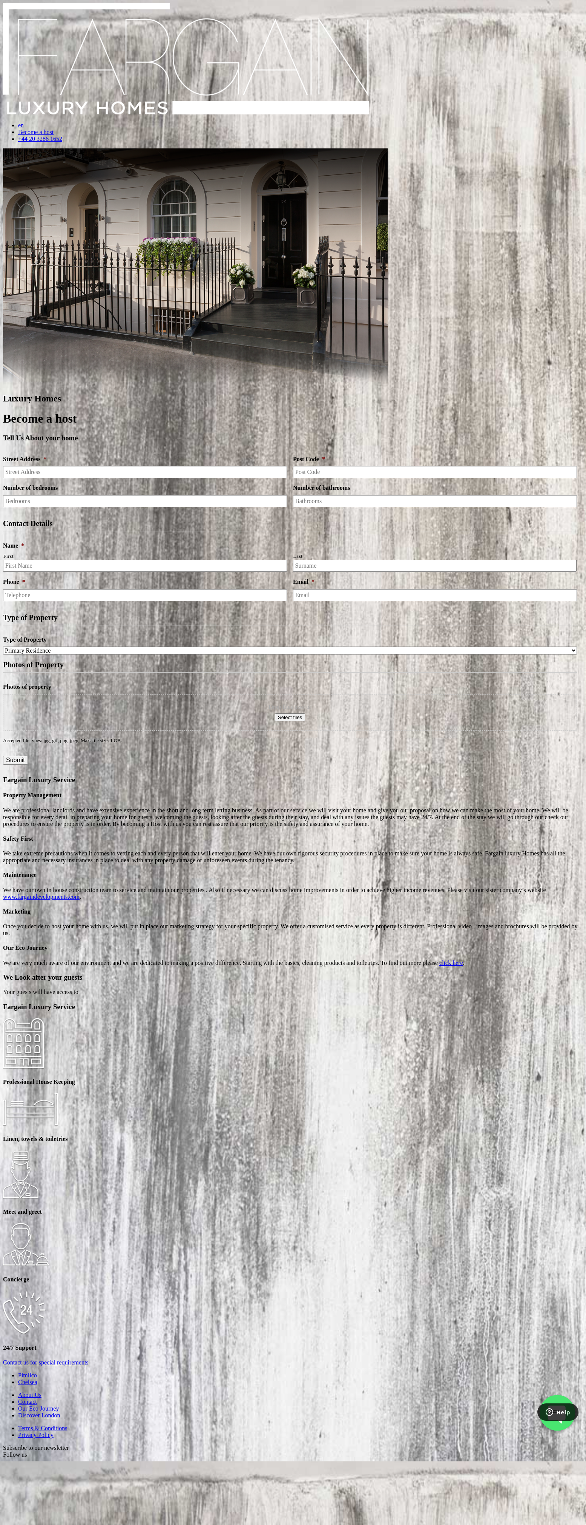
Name (13, 545)
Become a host (36, 132)
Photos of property (27, 687)
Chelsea (27, 1382)
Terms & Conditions (42, 1428)
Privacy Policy (36, 1435)
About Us (29, 1395)
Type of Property (25, 639)
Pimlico (27, 1375)
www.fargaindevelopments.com (41, 897)
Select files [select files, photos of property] (290, 717)
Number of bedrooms (30, 488)
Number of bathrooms (321, 488)
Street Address (24, 459)
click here (451, 963)
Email (303, 582)
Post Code (309, 459)
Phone (14, 582)
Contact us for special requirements (46, 1362)
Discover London (39, 1415)
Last (298, 556)
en (21, 125)
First (8, 556)
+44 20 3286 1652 (40, 139)
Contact (27, 1401)
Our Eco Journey (38, 1408)
